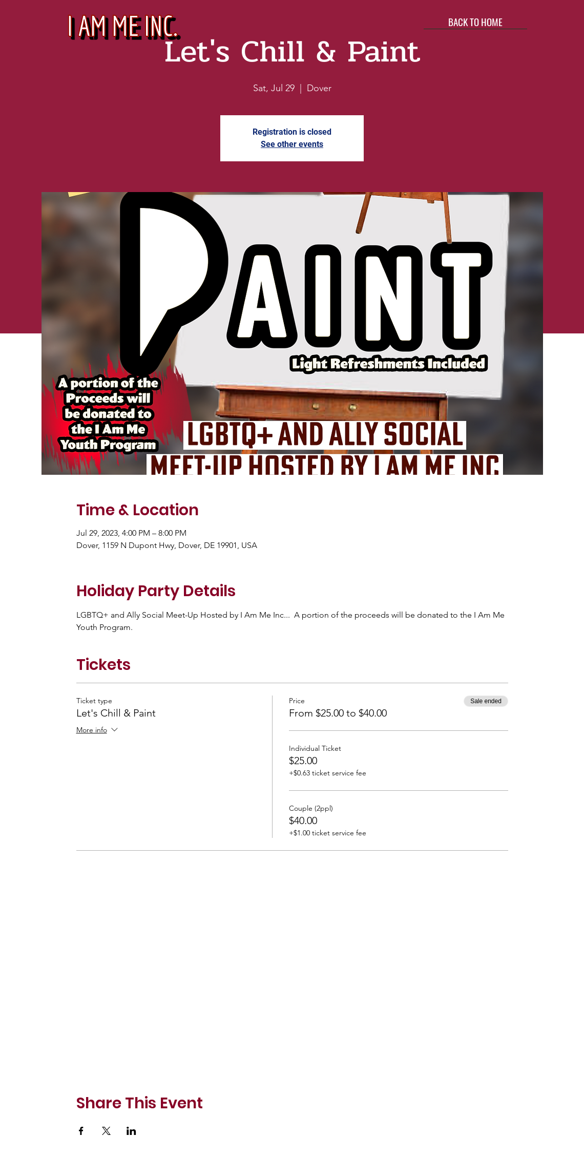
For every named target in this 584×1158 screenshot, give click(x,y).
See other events (292, 144)
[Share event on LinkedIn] (131, 1131)
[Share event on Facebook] (81, 1131)
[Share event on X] (106, 1131)
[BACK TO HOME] (475, 21)
